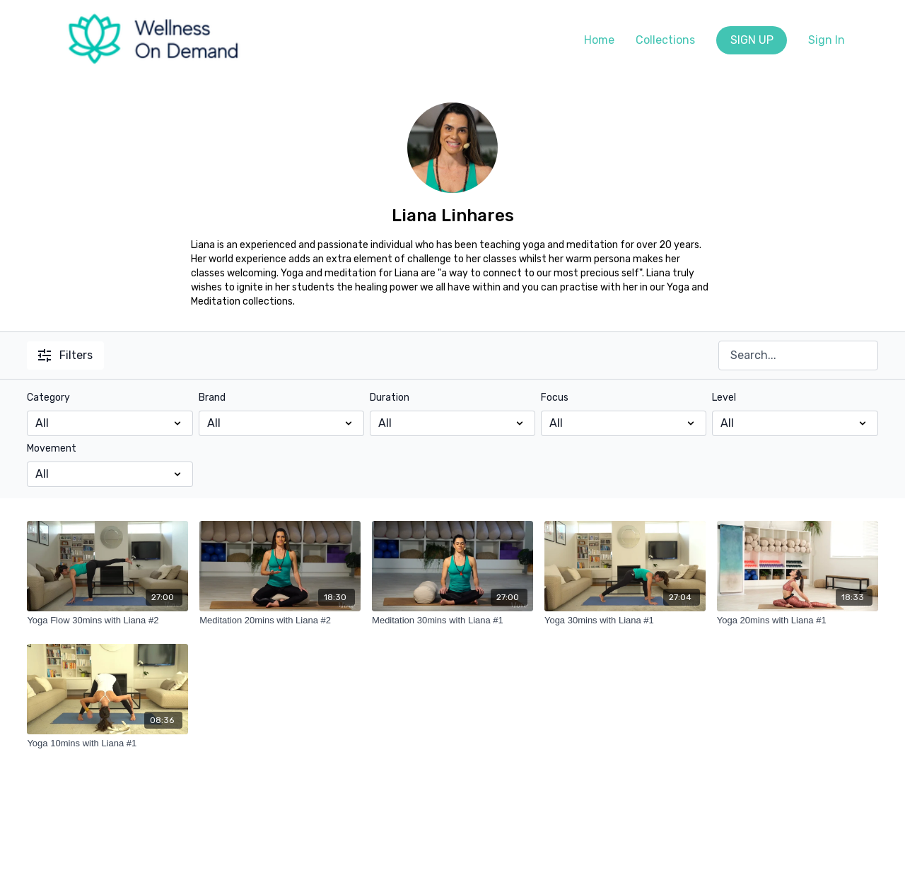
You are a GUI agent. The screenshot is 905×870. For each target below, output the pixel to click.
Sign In (826, 40)
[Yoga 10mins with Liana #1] (107, 743)
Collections (665, 40)
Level (724, 398)
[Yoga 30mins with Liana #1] (625, 620)
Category (48, 398)
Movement (51, 448)
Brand (212, 398)
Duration (389, 398)
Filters (65, 355)
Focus (554, 398)
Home (599, 40)
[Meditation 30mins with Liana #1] (452, 620)
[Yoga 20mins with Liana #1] (797, 620)
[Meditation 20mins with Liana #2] (280, 620)
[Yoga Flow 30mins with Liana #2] (107, 620)
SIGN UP (751, 40)
